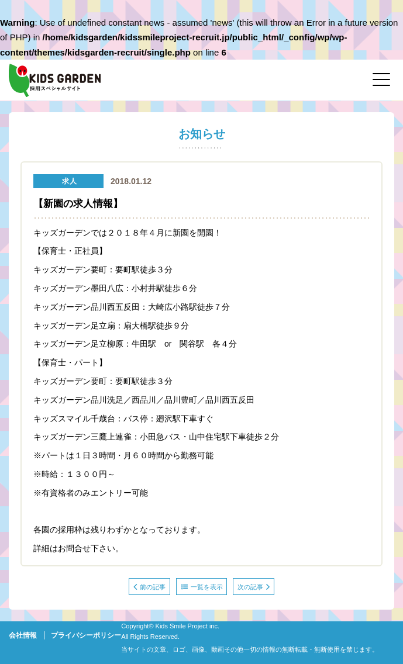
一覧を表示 (202, 586)
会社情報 (23, 635)
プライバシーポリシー (86, 635)
